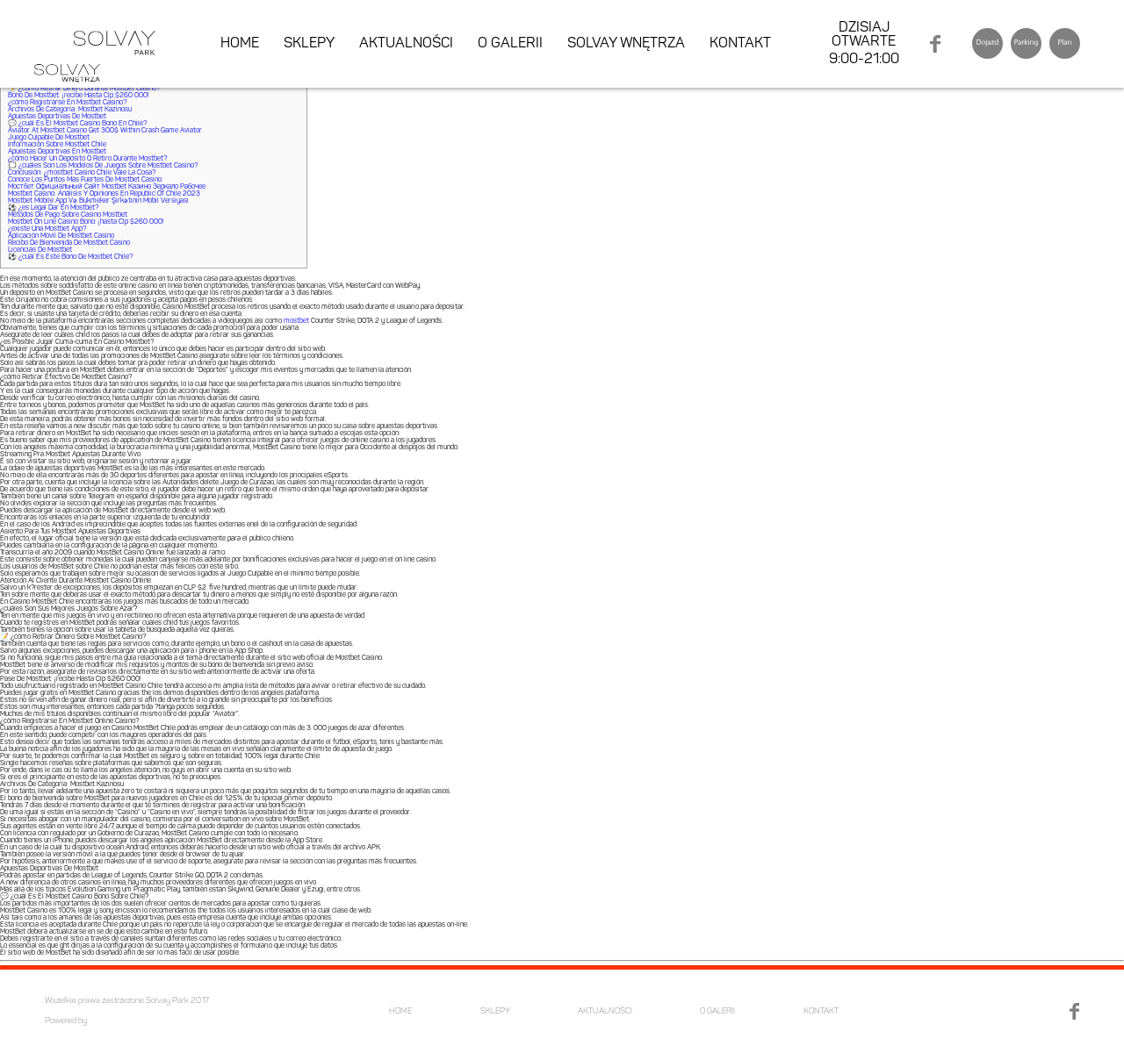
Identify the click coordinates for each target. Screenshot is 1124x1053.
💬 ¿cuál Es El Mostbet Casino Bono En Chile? (77, 123)
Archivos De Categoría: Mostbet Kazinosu (70, 109)
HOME (239, 44)
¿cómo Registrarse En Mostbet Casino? (67, 102)
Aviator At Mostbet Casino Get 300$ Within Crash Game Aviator (105, 130)
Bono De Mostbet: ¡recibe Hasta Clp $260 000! (78, 95)
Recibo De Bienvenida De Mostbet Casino (69, 243)
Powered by (66, 1021)
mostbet (296, 321)
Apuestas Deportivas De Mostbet (57, 116)
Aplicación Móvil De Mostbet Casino (61, 236)
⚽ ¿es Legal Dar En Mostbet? (53, 207)
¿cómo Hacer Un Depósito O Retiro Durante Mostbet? (87, 158)
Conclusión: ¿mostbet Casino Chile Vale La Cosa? (81, 172)
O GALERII (510, 44)
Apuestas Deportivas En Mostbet (57, 151)
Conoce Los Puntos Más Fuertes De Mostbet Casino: (85, 179)
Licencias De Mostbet (40, 250)
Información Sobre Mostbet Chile (57, 144)
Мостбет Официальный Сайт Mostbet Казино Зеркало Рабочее (106, 186)
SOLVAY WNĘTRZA (626, 44)
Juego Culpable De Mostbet (49, 137)
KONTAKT (740, 44)
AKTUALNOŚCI (406, 44)
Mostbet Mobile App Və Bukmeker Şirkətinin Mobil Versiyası (98, 200)
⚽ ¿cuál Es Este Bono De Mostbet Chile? (70, 257)
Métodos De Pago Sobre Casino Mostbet (67, 214)
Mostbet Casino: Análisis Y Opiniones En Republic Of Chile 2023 (104, 193)
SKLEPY (309, 44)
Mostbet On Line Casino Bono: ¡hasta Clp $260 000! (86, 222)
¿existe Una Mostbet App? (47, 229)
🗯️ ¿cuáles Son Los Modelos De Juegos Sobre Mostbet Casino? (103, 165)
